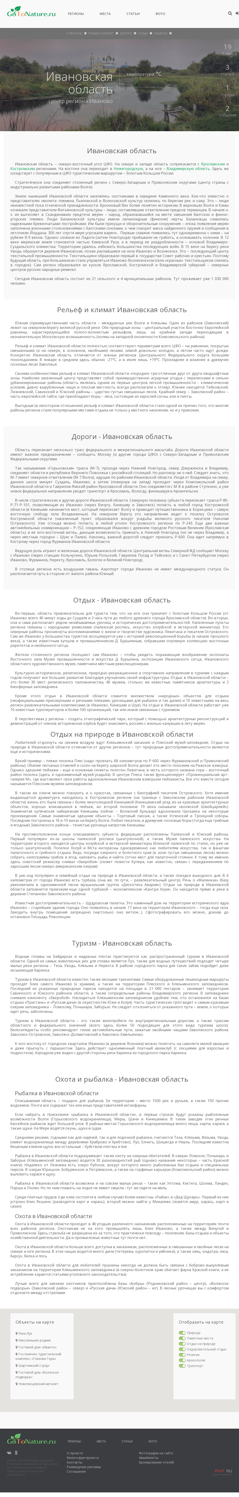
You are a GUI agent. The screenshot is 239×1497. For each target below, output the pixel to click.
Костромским (22, 168)
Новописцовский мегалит (37, 1384)
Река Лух (24, 1333)
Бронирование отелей (156, 1462)
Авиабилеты (148, 1457)
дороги (126, 33)
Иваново (101, 101)
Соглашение (76, 1471)
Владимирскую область (188, 168)
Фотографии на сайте (156, 1453)
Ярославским (213, 164)
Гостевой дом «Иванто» (36, 1347)
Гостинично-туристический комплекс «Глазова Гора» (38, 1356)
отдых (142, 33)
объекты (160, 33)
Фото (160, 14)
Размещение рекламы (84, 1467)
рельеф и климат (101, 33)
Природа (193, 1332)
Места (105, 14)
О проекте (75, 1453)
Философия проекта (83, 1457)
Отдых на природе (201, 1343)
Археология (196, 1360)
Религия (193, 1355)
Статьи (133, 14)
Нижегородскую (128, 168)
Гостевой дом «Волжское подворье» (37, 1374)
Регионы (76, 14)
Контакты (74, 1462)
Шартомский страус (33, 1365)
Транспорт (195, 1366)
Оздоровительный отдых (206, 1349)
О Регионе (74, 33)
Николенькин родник (33, 1340)
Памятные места (200, 1338)
